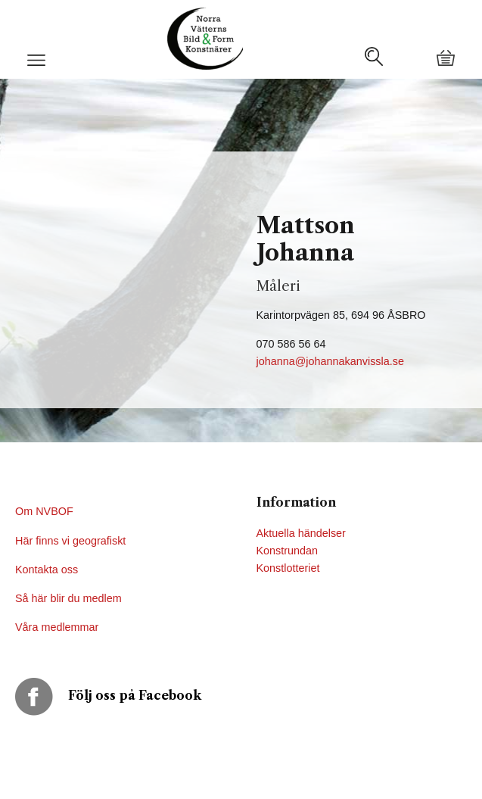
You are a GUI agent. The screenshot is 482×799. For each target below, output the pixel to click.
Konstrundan (288, 551)
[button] (36, 66)
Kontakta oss (48, 569)
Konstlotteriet (288, 568)
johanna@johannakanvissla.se (330, 361)
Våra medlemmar (56, 627)
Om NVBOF (44, 511)
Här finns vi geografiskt (72, 541)
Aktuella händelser (301, 533)
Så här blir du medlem (70, 598)
